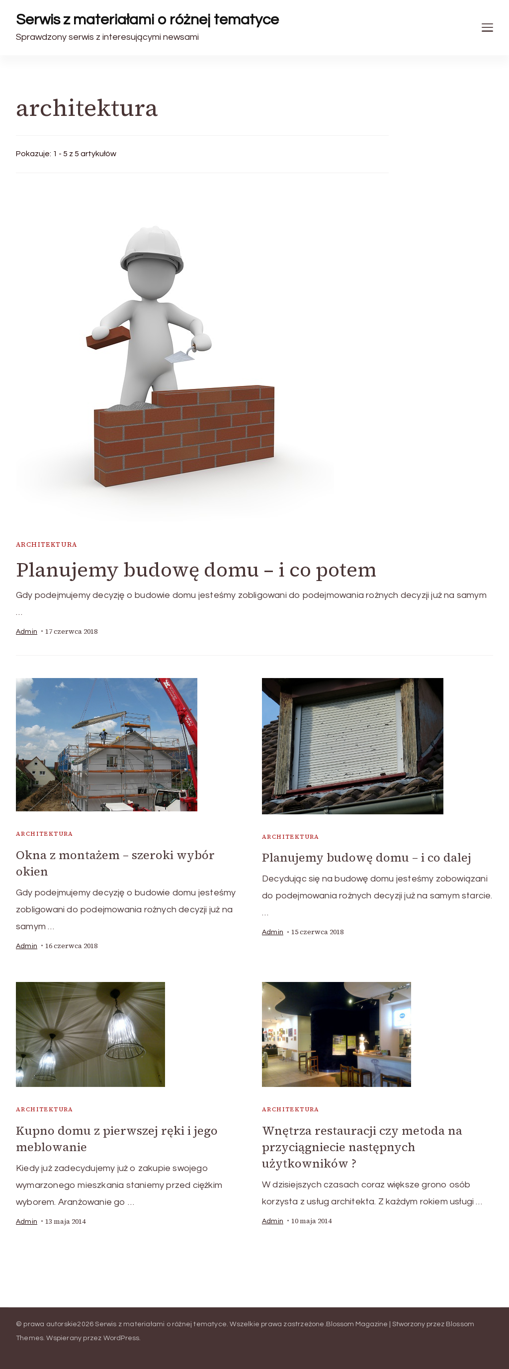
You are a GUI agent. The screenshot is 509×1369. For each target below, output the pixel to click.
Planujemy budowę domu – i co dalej (366, 857)
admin (26, 631)
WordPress (121, 1338)
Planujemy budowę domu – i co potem (196, 569)
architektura (47, 544)
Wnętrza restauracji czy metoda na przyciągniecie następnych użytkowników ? (362, 1147)
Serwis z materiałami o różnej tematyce (147, 19)
